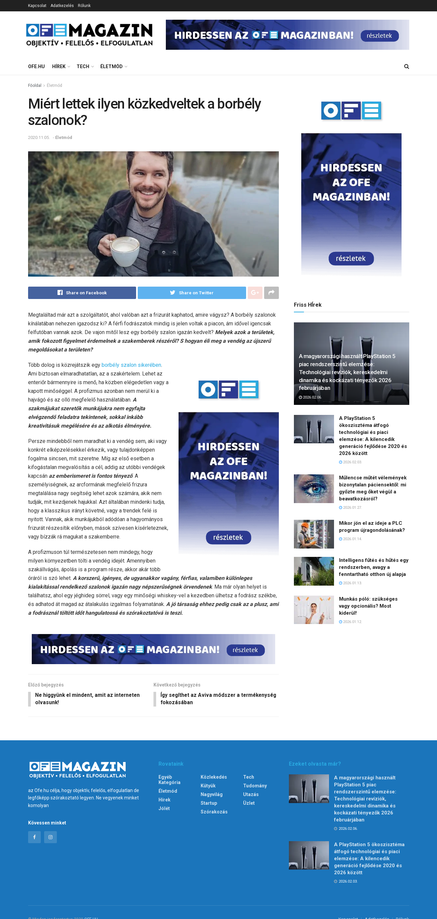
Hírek (59, 66)
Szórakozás (214, 812)
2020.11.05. (39, 137)
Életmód (111, 66)
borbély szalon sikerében (131, 365)
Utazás (251, 795)
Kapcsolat (37, 5)
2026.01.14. (350, 539)
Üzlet (249, 804)
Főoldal (34, 85)
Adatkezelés (62, 5)
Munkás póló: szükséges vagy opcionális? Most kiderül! (368, 606)
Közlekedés (214, 778)
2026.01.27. (350, 507)
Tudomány (255, 786)
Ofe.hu (36, 66)
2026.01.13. (350, 583)
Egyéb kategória (169, 780)
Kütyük (208, 786)
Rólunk (84, 5)
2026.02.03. (350, 462)
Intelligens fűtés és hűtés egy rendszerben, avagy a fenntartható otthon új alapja (374, 567)
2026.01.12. (350, 622)
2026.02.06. (310, 397)
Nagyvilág (212, 795)
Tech (83, 66)
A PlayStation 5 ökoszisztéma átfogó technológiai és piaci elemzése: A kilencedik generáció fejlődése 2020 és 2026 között (369, 859)
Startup (209, 804)
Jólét (164, 809)
